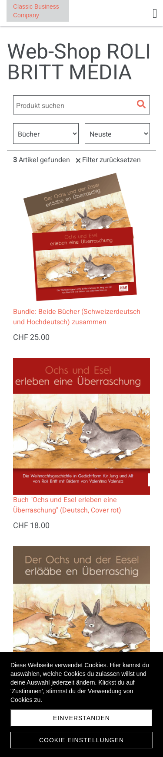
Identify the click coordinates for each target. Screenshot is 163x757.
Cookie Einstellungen (81, 740)
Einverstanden (81, 718)
